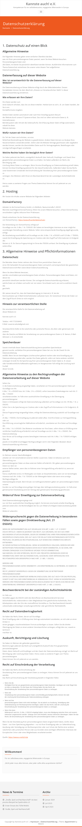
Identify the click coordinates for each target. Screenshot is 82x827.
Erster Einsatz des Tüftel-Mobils (17, 806)
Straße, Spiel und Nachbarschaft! (17, 809)
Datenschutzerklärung (49, 822)
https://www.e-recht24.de (18, 737)
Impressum (34, 822)
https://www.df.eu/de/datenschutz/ (31, 220)
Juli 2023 (48, 803)
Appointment (70, 822)
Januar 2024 (50, 800)
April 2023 (49, 807)
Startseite (6, 28)
